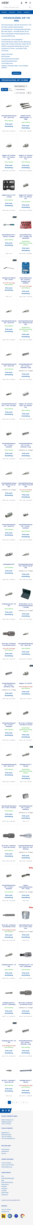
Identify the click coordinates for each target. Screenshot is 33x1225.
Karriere (3, 1153)
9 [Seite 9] (23, 1102)
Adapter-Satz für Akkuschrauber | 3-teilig (26, 117)
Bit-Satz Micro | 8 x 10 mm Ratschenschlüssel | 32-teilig (26, 605)
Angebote (27, 12)
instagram (4, 1188)
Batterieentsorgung (7, 1182)
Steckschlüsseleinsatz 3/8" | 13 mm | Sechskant (8, 445)
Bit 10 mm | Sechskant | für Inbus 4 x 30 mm (26, 724)
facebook (4, 1186)
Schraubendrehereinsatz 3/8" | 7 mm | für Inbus (8, 404)
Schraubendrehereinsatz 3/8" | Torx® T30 (8, 116)
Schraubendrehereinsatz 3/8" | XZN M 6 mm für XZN (8, 484)
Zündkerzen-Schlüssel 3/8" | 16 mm (8, 278)
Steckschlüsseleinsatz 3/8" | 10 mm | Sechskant (25, 526)
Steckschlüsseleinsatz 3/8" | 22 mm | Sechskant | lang (25, 365)
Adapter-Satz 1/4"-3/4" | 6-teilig (9, 196)
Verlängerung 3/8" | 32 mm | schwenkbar (26, 965)
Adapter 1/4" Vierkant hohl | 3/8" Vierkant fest (25, 405)
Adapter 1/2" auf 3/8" (25, 683)
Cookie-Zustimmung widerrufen (10, 1200)
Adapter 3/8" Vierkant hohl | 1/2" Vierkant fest (25, 196)
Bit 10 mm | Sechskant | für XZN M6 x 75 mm (9, 925)
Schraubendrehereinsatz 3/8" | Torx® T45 (8, 321)
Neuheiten (12, 12)
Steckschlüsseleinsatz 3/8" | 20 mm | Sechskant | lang (25, 1042)
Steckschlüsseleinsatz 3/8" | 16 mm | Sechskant (8, 887)
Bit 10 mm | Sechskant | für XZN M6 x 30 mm (9, 644)
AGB (2, 1180)
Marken (19, 12)
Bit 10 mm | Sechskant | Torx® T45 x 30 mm (9, 846)
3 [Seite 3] (16, 1102)
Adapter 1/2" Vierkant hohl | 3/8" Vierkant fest (25, 157)
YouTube (3, 1190)
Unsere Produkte (6, 1163)
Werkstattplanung (6, 1167)
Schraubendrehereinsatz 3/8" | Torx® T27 (8, 765)
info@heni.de (5, 1211)
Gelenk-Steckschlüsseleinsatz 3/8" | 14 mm (25, 887)
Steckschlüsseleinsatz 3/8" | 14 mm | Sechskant (8, 724)
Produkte (4, 12)
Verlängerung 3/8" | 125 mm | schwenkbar (9, 1003)
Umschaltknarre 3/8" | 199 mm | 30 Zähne (9, 235)
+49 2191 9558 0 (6, 1209)
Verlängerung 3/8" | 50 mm (9, 604)
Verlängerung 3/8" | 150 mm (26, 1081)
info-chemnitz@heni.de (8, 1138)
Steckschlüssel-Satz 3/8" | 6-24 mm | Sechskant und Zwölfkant (26, 280)
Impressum (4, 1194)
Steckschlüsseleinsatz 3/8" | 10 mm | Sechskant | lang (8, 685)
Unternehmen (5, 1149)
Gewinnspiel (4, 1192)
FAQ (2, 1176)
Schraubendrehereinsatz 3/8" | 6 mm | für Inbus (8, 806)
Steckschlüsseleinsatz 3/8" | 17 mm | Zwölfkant (25, 807)
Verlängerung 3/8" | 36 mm (9, 1041)
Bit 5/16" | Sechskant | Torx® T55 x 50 (9, 1081)
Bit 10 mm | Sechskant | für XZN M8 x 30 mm (26, 1003)
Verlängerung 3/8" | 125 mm (26, 765)
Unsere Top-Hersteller (7, 1165)
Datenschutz (5, 1184)
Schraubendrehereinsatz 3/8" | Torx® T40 (8, 365)
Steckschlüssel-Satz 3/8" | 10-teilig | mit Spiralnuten (26, 236)
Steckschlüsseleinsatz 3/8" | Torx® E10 (8, 525)
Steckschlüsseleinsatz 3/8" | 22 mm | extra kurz (25, 926)
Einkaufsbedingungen (7, 1178)
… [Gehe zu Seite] (20, 1102)
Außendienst (5, 1151)
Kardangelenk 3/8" (9, 564)
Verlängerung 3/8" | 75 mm (9, 965)
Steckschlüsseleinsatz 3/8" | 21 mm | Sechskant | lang (25, 445)
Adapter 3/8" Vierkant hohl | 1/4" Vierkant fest (8, 157)
